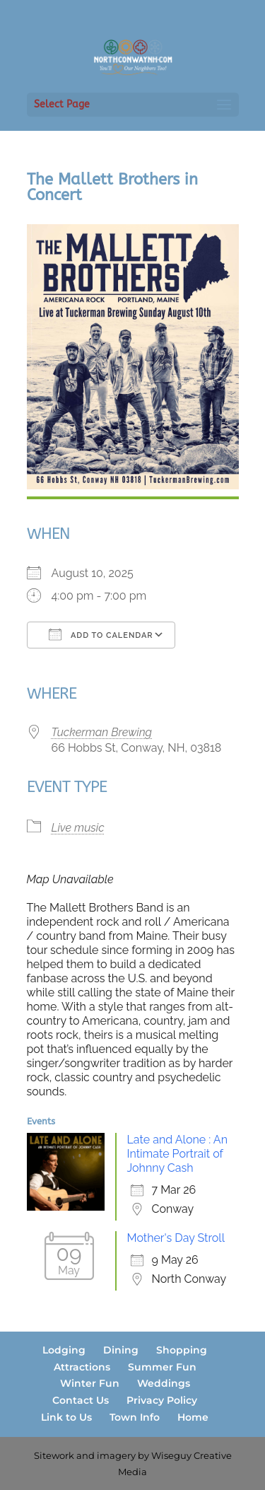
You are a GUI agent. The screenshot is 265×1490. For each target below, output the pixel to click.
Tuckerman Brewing (102, 732)
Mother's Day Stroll (176, 1238)
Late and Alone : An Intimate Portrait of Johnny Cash (177, 1154)
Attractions (82, 1367)
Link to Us (66, 1417)
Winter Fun (89, 1383)
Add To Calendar (101, 634)
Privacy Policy (161, 1400)
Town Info (135, 1417)
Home (192, 1417)
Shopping (181, 1350)
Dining (121, 1350)
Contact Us (80, 1400)
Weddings (163, 1383)
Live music (78, 827)
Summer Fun (162, 1367)
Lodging (64, 1350)
